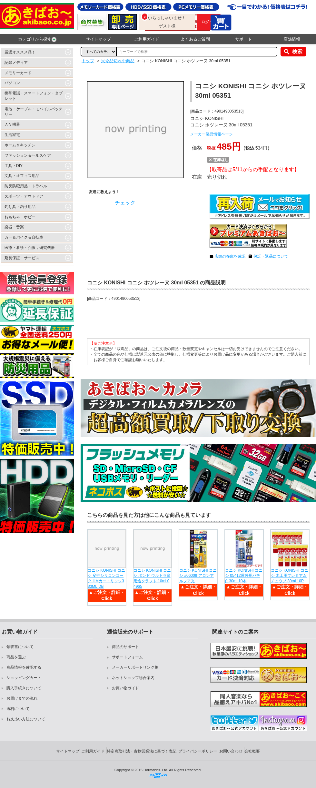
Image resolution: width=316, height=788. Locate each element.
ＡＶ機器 (12, 124)
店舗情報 (291, 39)
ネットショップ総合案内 (133, 677)
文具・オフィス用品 (22, 175)
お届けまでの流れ (21, 698)
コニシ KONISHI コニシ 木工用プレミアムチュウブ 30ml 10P (289, 576)
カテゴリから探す (37, 39)
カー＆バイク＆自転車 (24, 237)
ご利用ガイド (146, 39)
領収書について (20, 647)
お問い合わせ (230, 751)
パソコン (12, 83)
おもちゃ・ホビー (20, 217)
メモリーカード (18, 73)
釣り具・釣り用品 (20, 206)
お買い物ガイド (125, 688)
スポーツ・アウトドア (24, 196)
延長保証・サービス (22, 258)
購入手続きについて (23, 688)
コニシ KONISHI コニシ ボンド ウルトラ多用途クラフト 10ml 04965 (152, 578)
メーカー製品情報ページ (211, 134)
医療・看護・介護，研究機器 (30, 247)
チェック (125, 202)
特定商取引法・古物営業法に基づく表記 (141, 751)
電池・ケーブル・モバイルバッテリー (34, 112)
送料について (18, 708)
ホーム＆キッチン (20, 145)
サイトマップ (98, 39)
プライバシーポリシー (197, 751)
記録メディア (16, 62)
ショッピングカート (23, 677)
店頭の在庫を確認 (229, 256)
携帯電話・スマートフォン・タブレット (34, 96)
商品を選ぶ (16, 657)
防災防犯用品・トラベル (26, 186)
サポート (243, 39)
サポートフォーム (127, 657)
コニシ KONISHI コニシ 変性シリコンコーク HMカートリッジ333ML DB (106, 578)
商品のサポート (125, 647)
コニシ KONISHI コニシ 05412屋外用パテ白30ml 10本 (243, 576)
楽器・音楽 (14, 227)
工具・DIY (14, 165)
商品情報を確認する (23, 667)
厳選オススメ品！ (20, 52)
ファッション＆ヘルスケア (28, 155)
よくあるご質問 (195, 39)
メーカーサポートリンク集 (135, 667)
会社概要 (252, 751)
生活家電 (12, 135)
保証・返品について (270, 256)
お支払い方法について (25, 719)
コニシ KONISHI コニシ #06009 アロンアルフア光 (198, 576)
